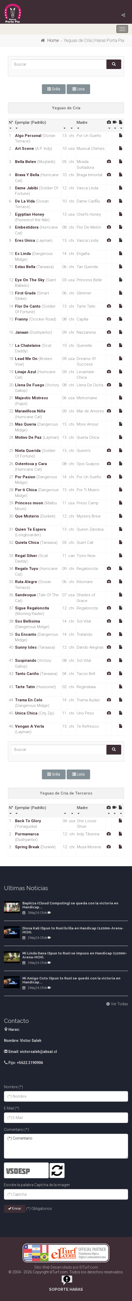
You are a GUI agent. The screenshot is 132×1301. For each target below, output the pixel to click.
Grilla (53, 89)
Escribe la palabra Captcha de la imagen (37, 1185)
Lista (78, 89)
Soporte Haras (66, 1289)
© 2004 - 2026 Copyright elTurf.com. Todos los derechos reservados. (66, 1272)
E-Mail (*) (11, 1108)
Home (53, 40)
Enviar (14, 1208)
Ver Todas (116, 1004)
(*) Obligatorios (39, 1208)
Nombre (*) (13, 1087)
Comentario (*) (16, 1129)
